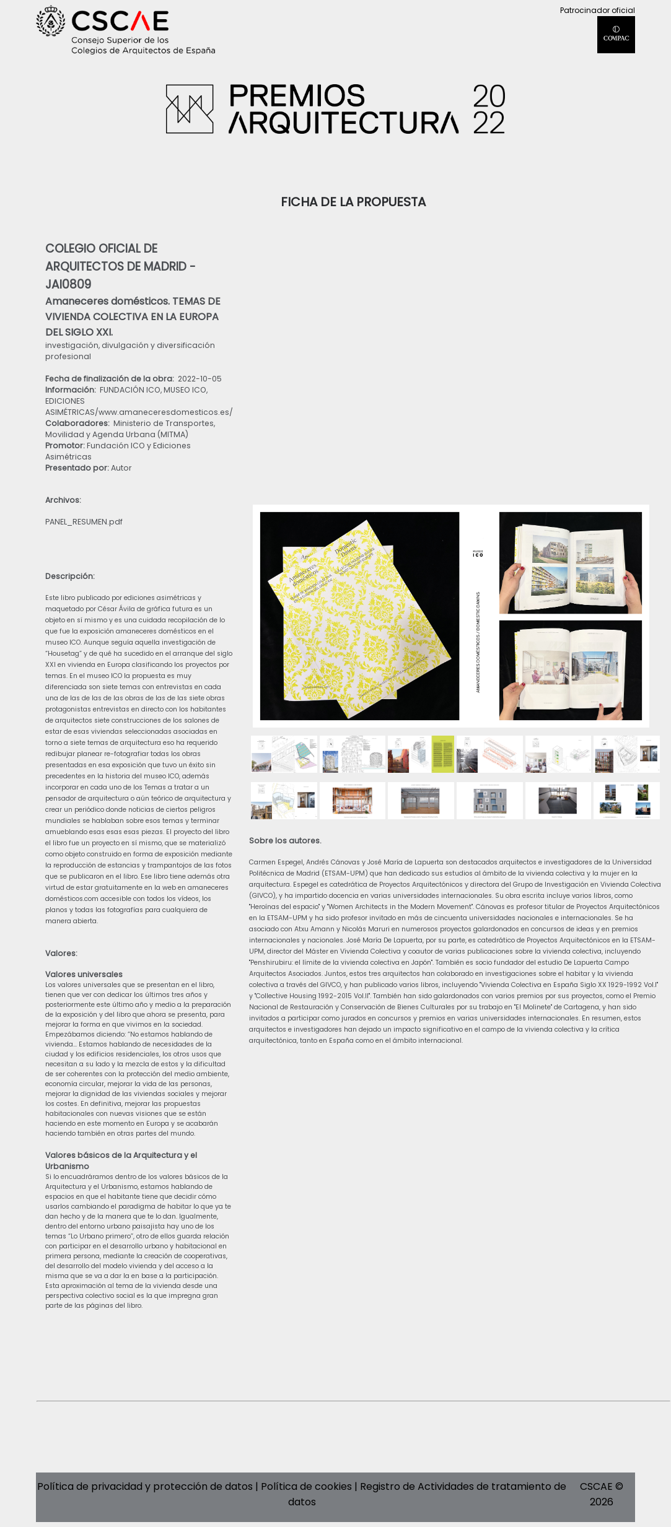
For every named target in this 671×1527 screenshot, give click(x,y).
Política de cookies (306, 1486)
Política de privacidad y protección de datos (145, 1486)
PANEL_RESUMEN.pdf (84, 521)
